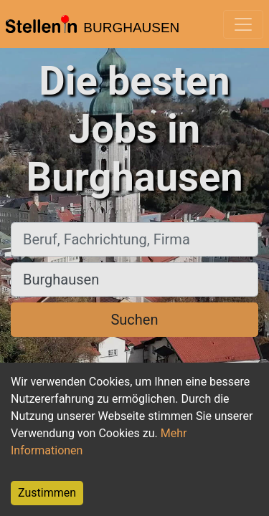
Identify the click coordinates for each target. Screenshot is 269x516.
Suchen (134, 319)
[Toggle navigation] (243, 24)
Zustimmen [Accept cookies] (47, 493)
